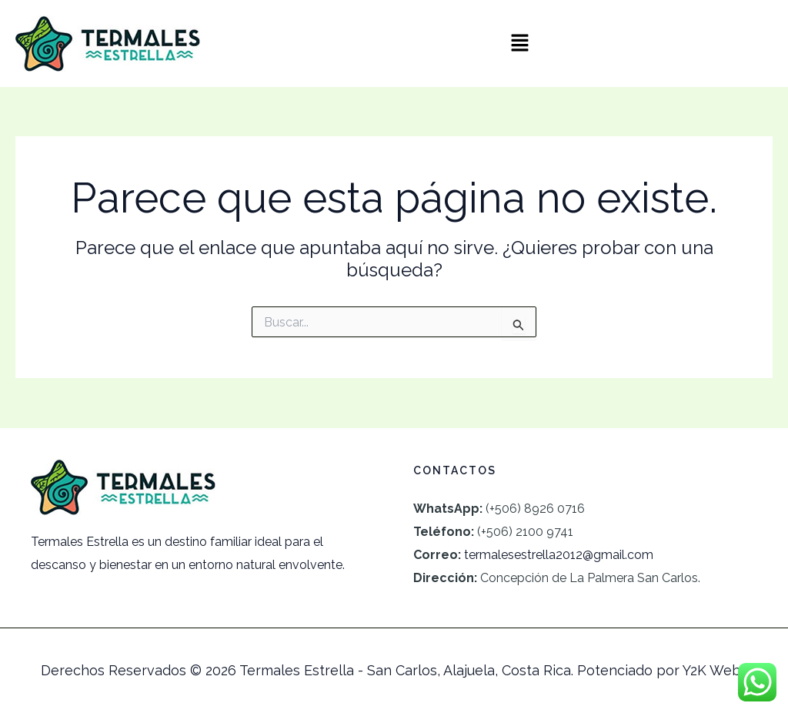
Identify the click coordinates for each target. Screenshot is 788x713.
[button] (520, 43)
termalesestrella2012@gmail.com (558, 554)
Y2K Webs (715, 670)
